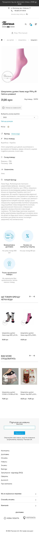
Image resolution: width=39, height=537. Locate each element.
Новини (4, 462)
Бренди (4, 469)
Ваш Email (19, 424)
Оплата (4, 458)
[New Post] (11, 518)
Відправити (19, 433)
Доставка (5, 454)
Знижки (4, 465)
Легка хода (15, 134)
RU (27, 14)
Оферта (4, 476)
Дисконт (4, 480)
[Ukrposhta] (29, 517)
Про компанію (6, 484)
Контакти (5, 451)
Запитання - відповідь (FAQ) (12, 473)
